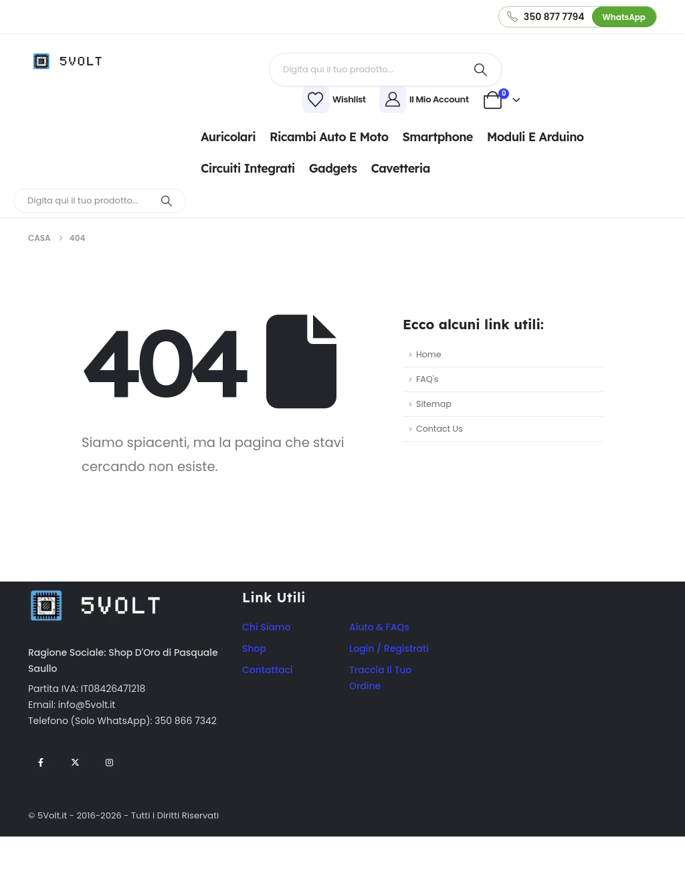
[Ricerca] (481, 70)
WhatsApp (624, 17)
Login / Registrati (389, 648)
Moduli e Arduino (535, 137)
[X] (75, 762)
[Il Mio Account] (426, 99)
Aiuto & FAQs (379, 627)
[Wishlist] (252, 99)
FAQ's (427, 379)
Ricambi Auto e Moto (329, 137)
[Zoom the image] (95, 589)
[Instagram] (109, 762)
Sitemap (434, 404)
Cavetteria (400, 168)
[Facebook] (41, 762)
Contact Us (439, 428)
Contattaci (267, 670)
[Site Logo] (71, 61)
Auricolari (228, 137)
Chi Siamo (266, 627)
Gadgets (333, 168)
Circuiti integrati (248, 168)
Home (429, 354)
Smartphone (437, 137)
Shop (254, 648)
